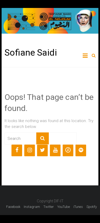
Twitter (48, 207)
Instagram (32, 207)
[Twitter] (42, 150)
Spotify (91, 207)
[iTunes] (68, 150)
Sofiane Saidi (31, 52)
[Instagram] (29, 150)
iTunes (78, 207)
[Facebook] (16, 150)
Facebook (13, 207)
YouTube (63, 207)
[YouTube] (55, 150)
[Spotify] (80, 150)
